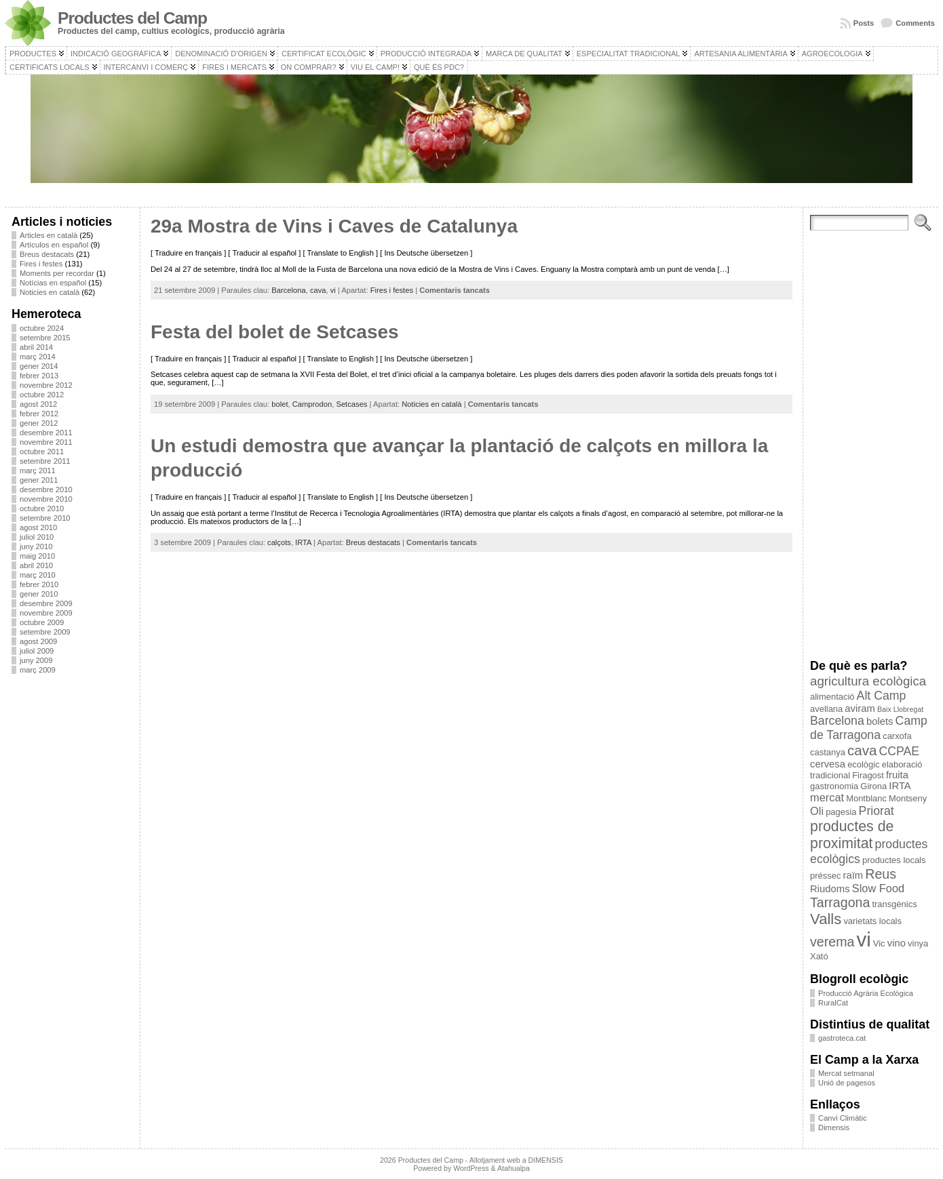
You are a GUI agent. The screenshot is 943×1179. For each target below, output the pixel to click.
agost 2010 (38, 527)
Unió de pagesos (846, 1083)
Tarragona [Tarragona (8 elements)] (840, 902)
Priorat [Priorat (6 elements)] (876, 811)
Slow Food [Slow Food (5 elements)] (878, 888)
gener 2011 (39, 480)
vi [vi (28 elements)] (864, 939)
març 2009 (38, 670)
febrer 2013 (39, 376)
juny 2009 (36, 660)
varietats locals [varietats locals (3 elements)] (872, 921)
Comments (915, 23)
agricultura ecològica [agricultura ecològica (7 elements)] (868, 681)
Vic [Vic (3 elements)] (879, 943)
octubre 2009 (42, 622)
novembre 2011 (46, 442)
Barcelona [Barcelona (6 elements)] (837, 720)
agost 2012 (38, 404)
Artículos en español (54, 245)
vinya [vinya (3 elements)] (918, 943)
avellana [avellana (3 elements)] (826, 709)
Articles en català (48, 235)
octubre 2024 (42, 328)
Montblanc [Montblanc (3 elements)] (866, 798)
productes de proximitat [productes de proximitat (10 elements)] (851, 835)
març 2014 (38, 357)
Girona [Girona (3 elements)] (873, 786)
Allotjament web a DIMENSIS (516, 1160)
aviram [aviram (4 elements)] (860, 708)
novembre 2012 (46, 385)
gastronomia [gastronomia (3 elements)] (834, 786)
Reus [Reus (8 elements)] (880, 873)
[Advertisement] (72, 887)
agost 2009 (38, 641)
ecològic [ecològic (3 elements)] (863, 764)
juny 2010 (36, 546)
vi (333, 290)
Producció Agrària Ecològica (865, 993)
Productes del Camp (132, 18)
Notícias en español (53, 283)
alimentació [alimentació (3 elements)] (832, 697)
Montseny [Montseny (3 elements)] (908, 798)
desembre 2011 (46, 432)
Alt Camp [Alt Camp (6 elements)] (881, 695)
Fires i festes (41, 264)
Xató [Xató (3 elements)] (819, 956)
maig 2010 (37, 556)
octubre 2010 (42, 508)
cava (318, 290)
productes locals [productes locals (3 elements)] (894, 860)
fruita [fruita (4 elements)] (897, 775)
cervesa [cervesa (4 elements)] (827, 764)
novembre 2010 (46, 499)
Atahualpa (513, 1168)
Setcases (351, 404)
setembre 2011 (45, 461)
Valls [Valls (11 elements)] (825, 919)
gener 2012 (39, 423)
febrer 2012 (39, 413)
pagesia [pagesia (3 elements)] (841, 812)
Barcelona (288, 290)
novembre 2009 (46, 613)
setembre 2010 (45, 518)
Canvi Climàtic (842, 1118)
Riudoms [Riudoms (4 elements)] (830, 888)
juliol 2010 (37, 537)
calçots (279, 542)
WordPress (470, 1168)
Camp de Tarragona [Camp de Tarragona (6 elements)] (868, 728)
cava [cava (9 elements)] (862, 750)
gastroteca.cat (842, 1038)
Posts (863, 23)
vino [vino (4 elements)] (896, 943)
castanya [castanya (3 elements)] (827, 752)
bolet (279, 404)
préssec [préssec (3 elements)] (825, 876)
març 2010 (38, 575)
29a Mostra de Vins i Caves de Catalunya (334, 226)
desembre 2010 (46, 489)
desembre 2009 (46, 603)
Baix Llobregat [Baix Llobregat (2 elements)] (900, 709)
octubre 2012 (42, 395)
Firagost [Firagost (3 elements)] (868, 775)
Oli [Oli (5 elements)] (817, 811)
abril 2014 (36, 347)
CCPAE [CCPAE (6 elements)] (899, 751)
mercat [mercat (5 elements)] (827, 797)
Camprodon (312, 404)
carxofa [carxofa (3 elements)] (897, 736)
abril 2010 (36, 565)
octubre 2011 (42, 451)
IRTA (303, 542)
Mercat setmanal (846, 1073)
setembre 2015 (45, 338)
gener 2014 (39, 366)
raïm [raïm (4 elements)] (853, 875)
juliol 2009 (37, 651)
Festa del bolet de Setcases (275, 331)
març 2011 (38, 470)
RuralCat (833, 1003)
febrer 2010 (39, 584)
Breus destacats (47, 254)
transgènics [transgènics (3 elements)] (894, 904)
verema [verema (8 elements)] (832, 941)
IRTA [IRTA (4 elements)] (899, 785)
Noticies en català (49, 292)
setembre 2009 (45, 632)
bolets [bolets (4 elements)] (879, 721)
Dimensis (833, 1127)
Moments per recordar (57, 273)
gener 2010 (39, 594)
